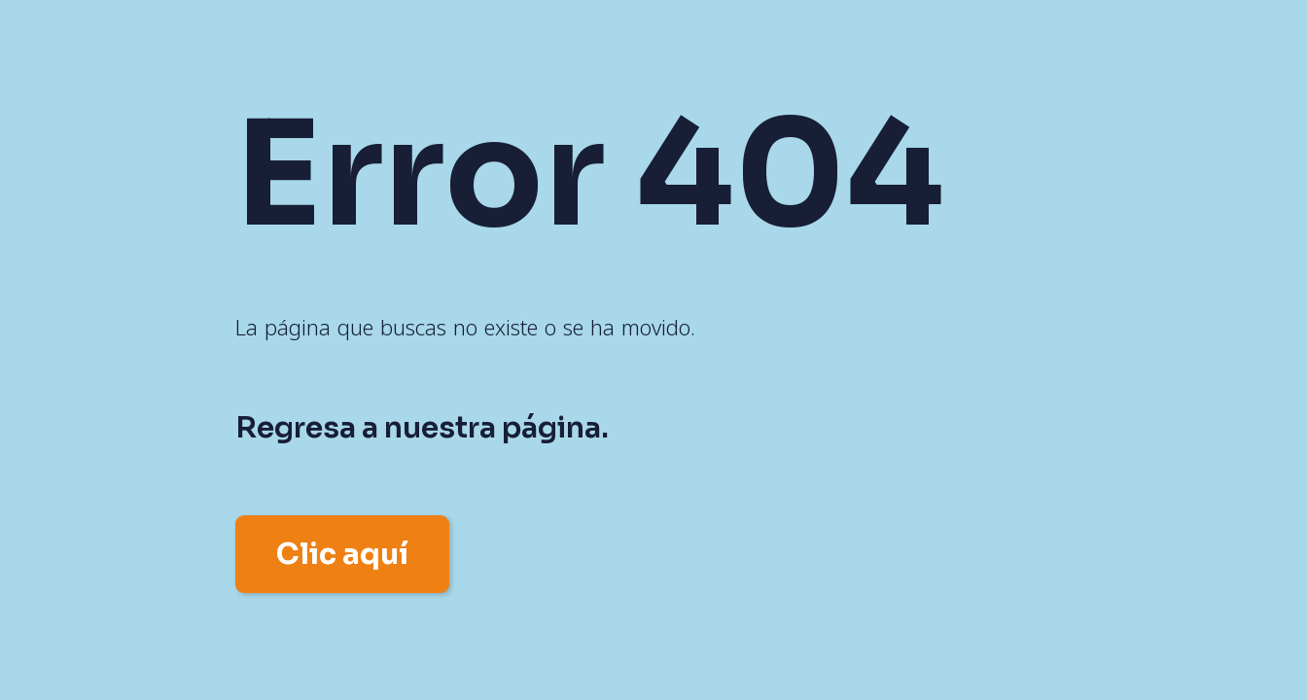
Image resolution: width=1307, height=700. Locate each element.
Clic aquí (342, 554)
